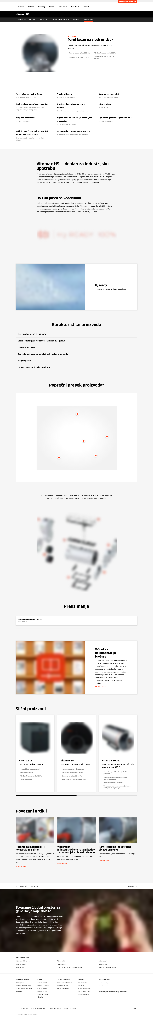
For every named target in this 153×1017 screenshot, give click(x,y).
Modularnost (77, 19)
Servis (51, 7)
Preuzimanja (88, 19)
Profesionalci (62, 7)
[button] (132, 886)
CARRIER (35, 1015)
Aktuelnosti (75, 7)
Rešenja (31, 7)
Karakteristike (21, 19)
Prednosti (32, 19)
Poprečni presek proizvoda (60, 19)
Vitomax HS (34, 886)
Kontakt (86, 7)
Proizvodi (21, 7)
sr (16, 886)
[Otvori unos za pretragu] (136, 7)
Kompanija (42, 7)
